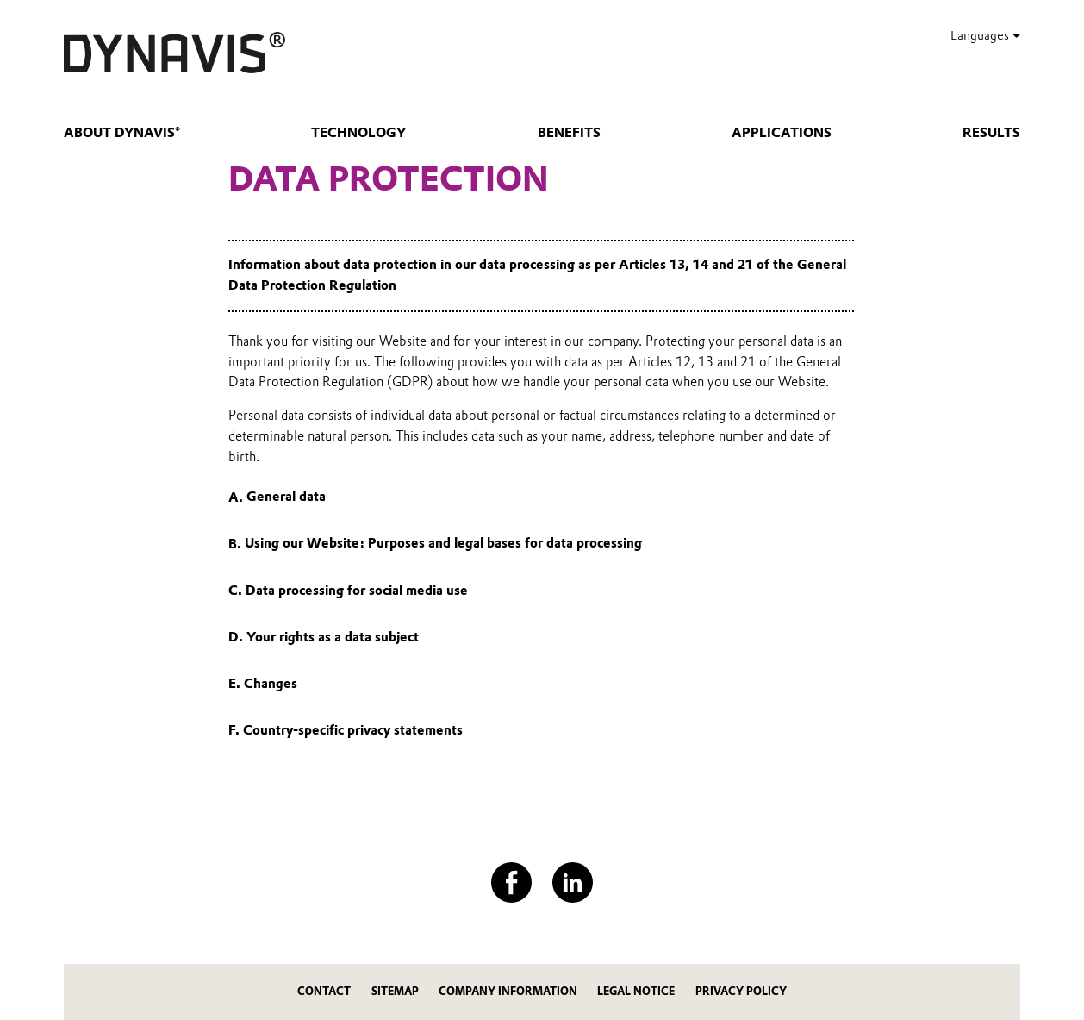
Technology (358, 133)
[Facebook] (511, 882)
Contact (324, 991)
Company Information (508, 991)
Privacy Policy (741, 991)
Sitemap (395, 991)
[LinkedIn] (572, 882)
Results (991, 133)
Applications (782, 133)
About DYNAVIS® (122, 133)
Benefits (569, 133)
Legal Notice (636, 991)
